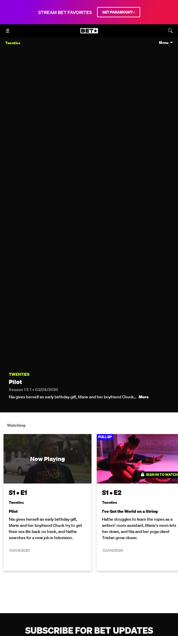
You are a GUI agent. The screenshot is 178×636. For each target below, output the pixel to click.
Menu (163, 43)
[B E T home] (89, 33)
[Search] (170, 30)
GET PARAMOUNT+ (118, 12)
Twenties (19, 374)
